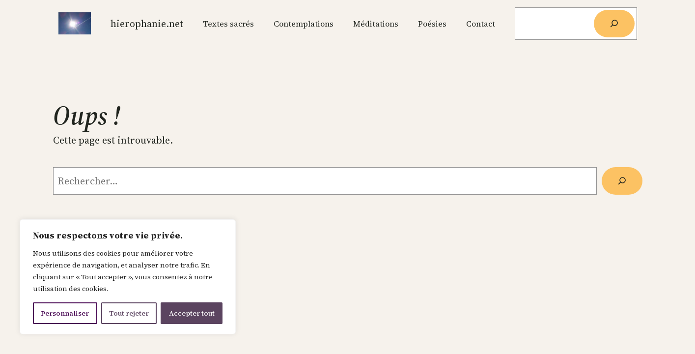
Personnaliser (65, 313)
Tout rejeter (129, 313)
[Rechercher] (614, 23)
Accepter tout (192, 313)
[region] (128, 276)
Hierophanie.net (147, 23)
